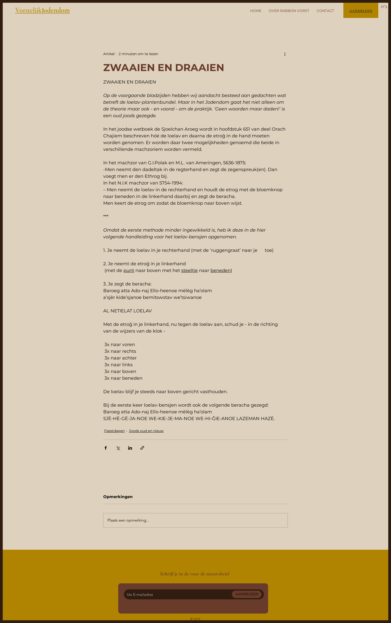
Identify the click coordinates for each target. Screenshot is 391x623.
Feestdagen (114, 431)
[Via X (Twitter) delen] (117, 447)
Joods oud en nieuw (146, 431)
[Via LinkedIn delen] (130, 447)
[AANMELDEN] (247, 594)
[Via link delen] (142, 447)
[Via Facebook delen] (105, 447)
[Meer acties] (285, 54)
